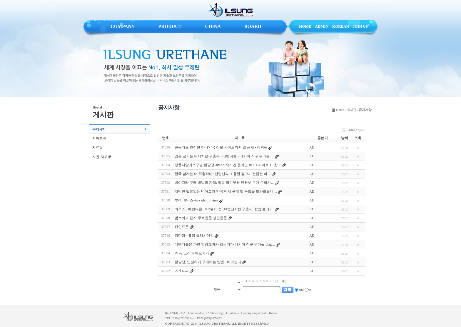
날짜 (344, 138)
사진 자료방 (101, 156)
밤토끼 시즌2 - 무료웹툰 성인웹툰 (201, 218)
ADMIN (322, 26)
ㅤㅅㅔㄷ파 (182, 271)
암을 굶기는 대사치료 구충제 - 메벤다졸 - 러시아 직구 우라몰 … (224, 156)
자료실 (97, 147)
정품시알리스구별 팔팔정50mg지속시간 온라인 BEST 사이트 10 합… (228, 165)
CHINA (213, 26)
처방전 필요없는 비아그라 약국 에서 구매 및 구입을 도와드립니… (226, 191)
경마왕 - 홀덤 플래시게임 (194, 235)
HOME (305, 26)
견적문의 (99, 138)
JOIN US (360, 26)
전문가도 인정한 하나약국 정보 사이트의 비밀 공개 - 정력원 (221, 147)
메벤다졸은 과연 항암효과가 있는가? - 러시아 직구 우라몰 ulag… (225, 244)
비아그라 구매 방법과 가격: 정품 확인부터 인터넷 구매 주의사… (224, 183)
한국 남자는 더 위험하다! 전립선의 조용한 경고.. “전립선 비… (223, 174)
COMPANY (123, 26)
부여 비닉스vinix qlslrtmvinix (196, 200)
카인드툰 (182, 227)
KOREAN (340, 26)
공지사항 (98, 129)
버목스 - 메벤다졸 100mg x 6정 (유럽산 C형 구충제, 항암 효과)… (224, 209)
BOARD (252, 26)
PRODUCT (169, 26)
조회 (357, 138)
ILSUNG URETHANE (230, 10)
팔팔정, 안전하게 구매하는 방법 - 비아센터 (208, 262)
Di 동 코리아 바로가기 (192, 253)
